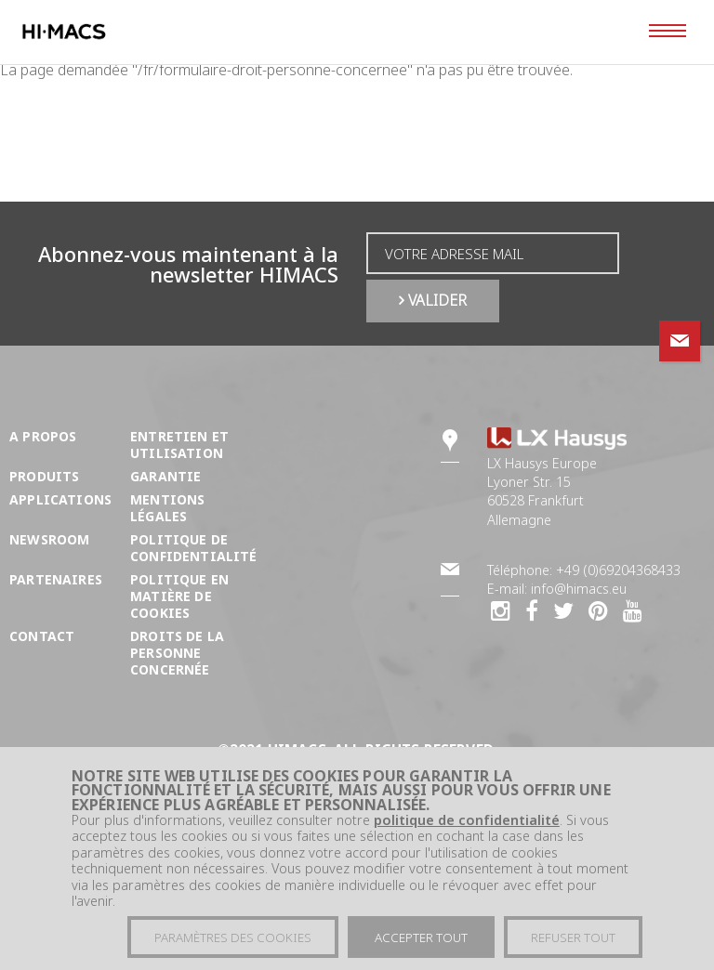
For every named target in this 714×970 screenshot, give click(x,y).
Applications (60, 499)
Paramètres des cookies (232, 942)
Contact (41, 636)
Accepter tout (421, 942)
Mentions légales (167, 508)
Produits (44, 476)
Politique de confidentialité (194, 548)
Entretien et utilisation (179, 444)
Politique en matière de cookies (179, 596)
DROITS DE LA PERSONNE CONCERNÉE (177, 652)
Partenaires (55, 579)
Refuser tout (573, 942)
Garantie (165, 476)
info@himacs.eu (579, 588)
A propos (42, 436)
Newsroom (49, 539)
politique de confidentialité (467, 824)
